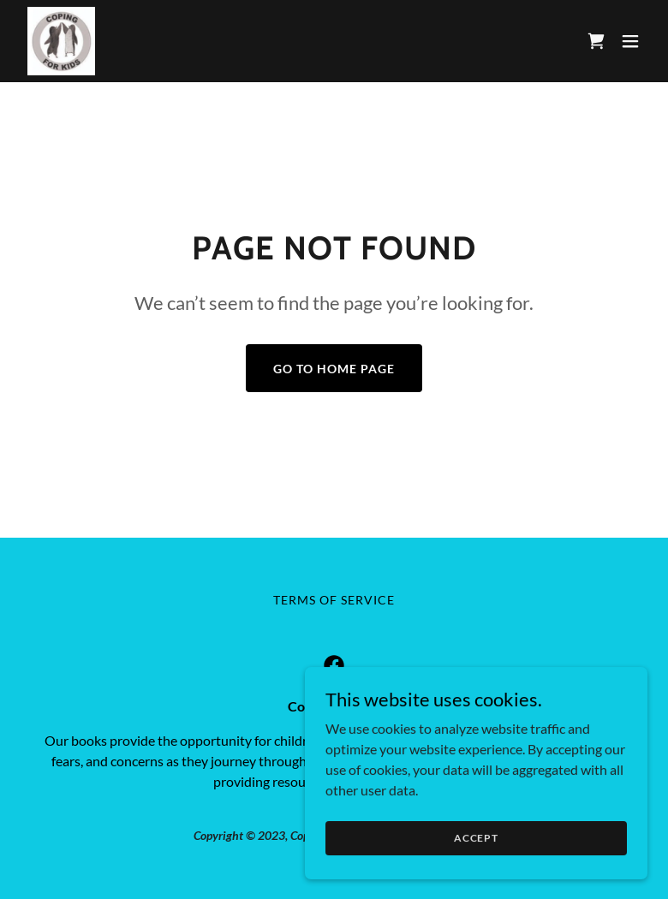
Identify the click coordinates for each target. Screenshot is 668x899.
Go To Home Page (334, 368)
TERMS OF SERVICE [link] (334, 599)
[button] (630, 41)
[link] (61, 41)
